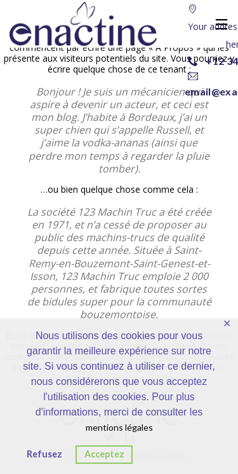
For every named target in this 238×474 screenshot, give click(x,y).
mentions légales (119, 427)
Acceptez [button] (104, 454)
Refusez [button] (44, 454)
